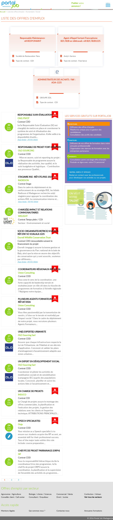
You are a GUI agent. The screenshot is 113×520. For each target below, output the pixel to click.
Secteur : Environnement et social (34, 223)
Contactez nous (62, 510)
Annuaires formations (93, 510)
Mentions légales (8, 510)
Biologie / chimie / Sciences (40, 494)
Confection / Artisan (92, 494)
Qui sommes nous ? (37, 510)
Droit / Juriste (62, 497)
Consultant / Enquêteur (38, 497)
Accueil (2, 12)
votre (77, 5)
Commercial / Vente (64, 494)
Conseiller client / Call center (13, 497)
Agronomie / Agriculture (11, 494)
